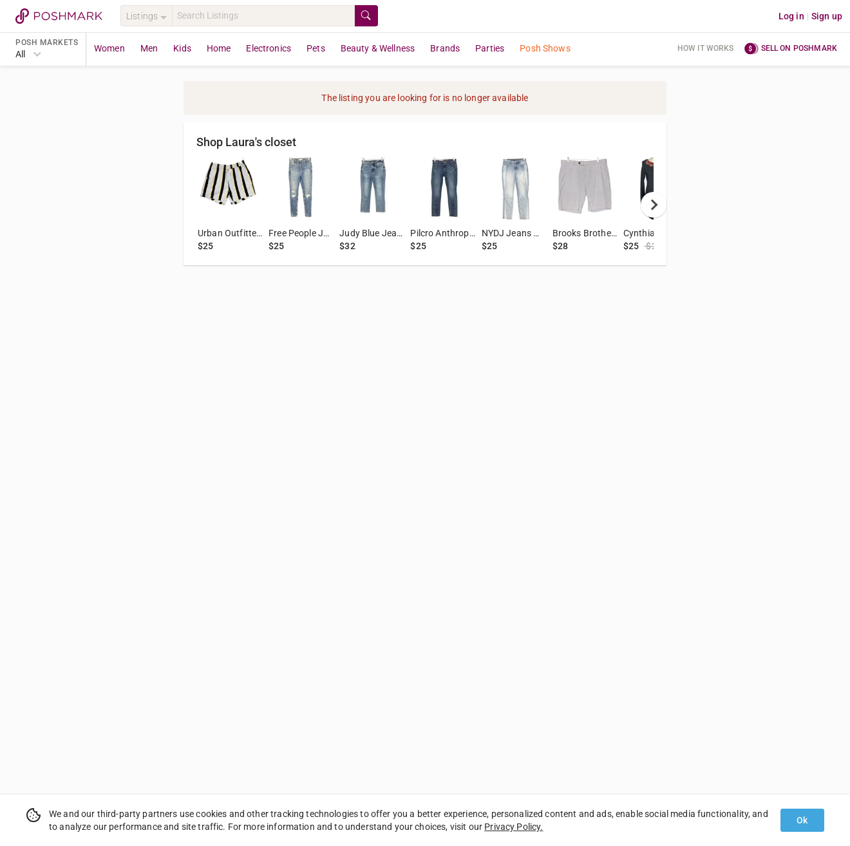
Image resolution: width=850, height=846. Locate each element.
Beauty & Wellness (378, 48)
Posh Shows (545, 48)
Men (149, 48)
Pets (316, 48)
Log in (791, 16)
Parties (489, 48)
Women (109, 48)
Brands (445, 48)
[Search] (263, 15)
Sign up (826, 16)
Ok (802, 820)
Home (219, 48)
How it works (705, 48)
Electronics (268, 48)
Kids (182, 48)
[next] (653, 205)
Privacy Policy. (513, 827)
